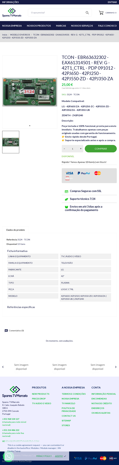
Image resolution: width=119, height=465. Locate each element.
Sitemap (66, 420)
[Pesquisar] (60, 13)
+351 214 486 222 (10, 430)
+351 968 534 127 (10, 419)
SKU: (64, 94)
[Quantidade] (72, 148)
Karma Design (25, 461)
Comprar (101, 148)
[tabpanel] (29, 92)
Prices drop (39, 398)
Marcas (61, 25)
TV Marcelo (68, 403)
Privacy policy (44, 456)
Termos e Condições (74, 394)
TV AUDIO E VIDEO (41, 403)
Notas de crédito (101, 403)
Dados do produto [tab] (15, 229)
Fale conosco (107, 25)
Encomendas (99, 398)
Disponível (12, 244)
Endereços (97, 408)
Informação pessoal (103, 394)
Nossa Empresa (12, 25)
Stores (66, 425)
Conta (96, 387)
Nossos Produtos (39, 25)
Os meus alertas (100, 413)
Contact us (69, 416)
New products (40, 394)
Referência (12, 239)
